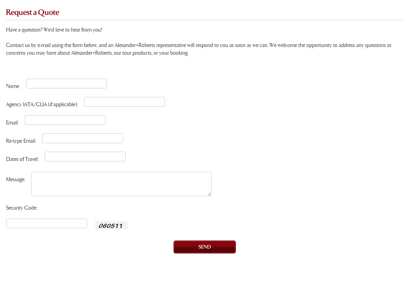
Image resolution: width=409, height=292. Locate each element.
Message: (15, 180)
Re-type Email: (21, 141)
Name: (13, 87)
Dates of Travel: (22, 160)
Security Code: (21, 208)
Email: (12, 123)
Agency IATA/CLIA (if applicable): (42, 105)
